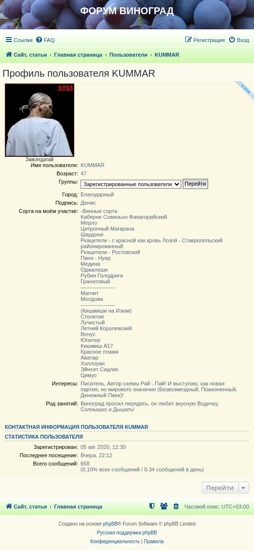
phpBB (110, 524)
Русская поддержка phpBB (127, 532)
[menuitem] (45, 40)
